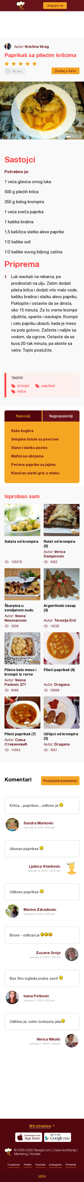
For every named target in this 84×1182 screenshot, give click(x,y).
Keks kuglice (22, 430)
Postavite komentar (60, 780)
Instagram (55, 1164)
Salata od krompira (22, 534)
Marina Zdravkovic (40, 909)
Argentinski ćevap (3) (62, 598)
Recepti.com (8, 1151)
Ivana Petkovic (36, 996)
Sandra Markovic (39, 823)
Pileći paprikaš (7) (22, 724)
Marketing (21, 1154)
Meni (42, 1176)
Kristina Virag (37, 46)
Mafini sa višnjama (27, 456)
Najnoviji (23, 416)
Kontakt (35, 1154)
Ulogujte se (55, 5)
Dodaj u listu (65, 71)
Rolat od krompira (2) (62, 534)
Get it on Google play (57, 1137)
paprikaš (48, 386)
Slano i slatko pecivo (29, 447)
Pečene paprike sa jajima (33, 464)
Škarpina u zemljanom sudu (22, 598)
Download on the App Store (28, 1137)
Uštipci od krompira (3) (62, 724)
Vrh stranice (40, 1126)
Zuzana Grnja (48, 953)
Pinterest (71, 1164)
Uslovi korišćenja (64, 1150)
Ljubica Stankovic (44, 866)
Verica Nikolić (48, 1039)
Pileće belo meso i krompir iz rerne (22, 662)
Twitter (28, 1164)
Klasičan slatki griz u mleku (35, 473)
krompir (23, 386)
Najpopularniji (61, 416)
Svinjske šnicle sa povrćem (35, 439)
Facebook (14, 1164)
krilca (21, 391)
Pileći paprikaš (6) (62, 662)
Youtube (40, 1164)
